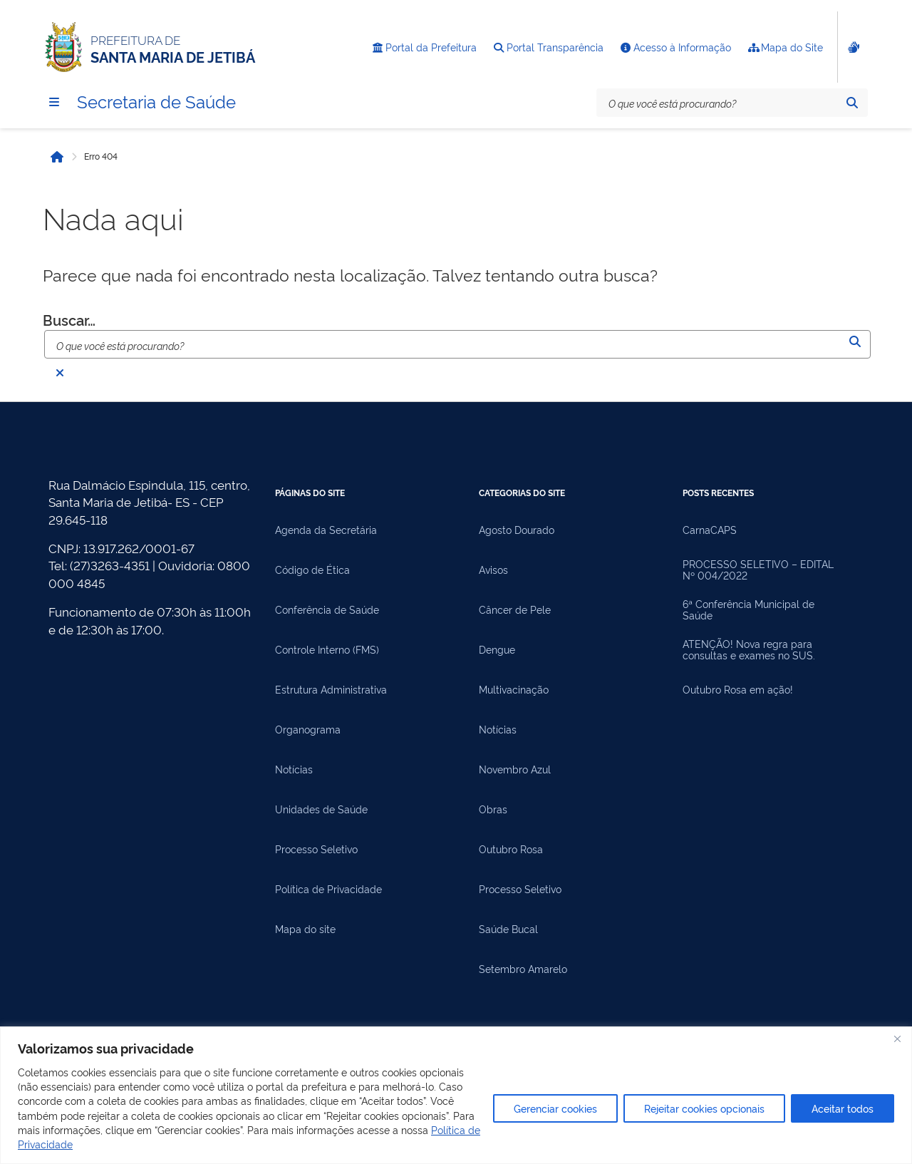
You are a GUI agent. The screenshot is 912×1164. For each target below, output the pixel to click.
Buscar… (69, 319)
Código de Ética (312, 569)
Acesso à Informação (676, 47)
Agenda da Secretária (326, 529)
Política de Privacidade (328, 889)
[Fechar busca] (60, 373)
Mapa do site (305, 928)
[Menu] (54, 102)
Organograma (308, 729)
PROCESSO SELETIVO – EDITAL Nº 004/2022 (758, 569)
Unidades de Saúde (321, 809)
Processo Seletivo (316, 849)
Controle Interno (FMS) (327, 649)
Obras (493, 809)
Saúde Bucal (508, 928)
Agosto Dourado (516, 529)
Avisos (493, 569)
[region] (456, 1095)
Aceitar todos (843, 1108)
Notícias (294, 769)
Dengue (497, 649)
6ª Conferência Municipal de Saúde (748, 609)
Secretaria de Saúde (156, 100)
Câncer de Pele (515, 609)
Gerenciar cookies (555, 1108)
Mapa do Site (785, 47)
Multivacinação (514, 689)
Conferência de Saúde (327, 609)
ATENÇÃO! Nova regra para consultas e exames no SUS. (749, 649)
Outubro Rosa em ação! (738, 689)
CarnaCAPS (710, 529)
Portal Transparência (548, 47)
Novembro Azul (515, 769)
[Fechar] (897, 1038)
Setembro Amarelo (523, 968)
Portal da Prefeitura (425, 47)
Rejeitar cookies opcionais (704, 1108)
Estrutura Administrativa (331, 689)
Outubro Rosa (511, 849)
